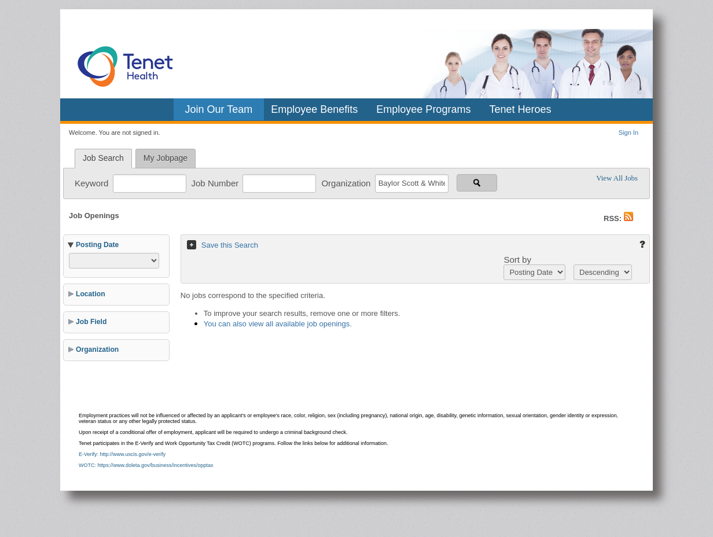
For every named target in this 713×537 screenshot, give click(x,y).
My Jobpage (166, 158)
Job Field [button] (91, 322)
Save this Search (229, 245)
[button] (628, 218)
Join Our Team (219, 109)
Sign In (628, 132)
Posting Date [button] (97, 245)
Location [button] (90, 294)
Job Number (216, 182)
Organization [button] (97, 349)
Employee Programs (423, 109)
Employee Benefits (314, 109)
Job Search (103, 158)
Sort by (517, 259)
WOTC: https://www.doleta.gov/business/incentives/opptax (146, 465)
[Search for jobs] (477, 183)
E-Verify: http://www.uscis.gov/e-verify (122, 454)
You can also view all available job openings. (278, 323)
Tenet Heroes (520, 109)
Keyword (93, 182)
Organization (347, 182)
